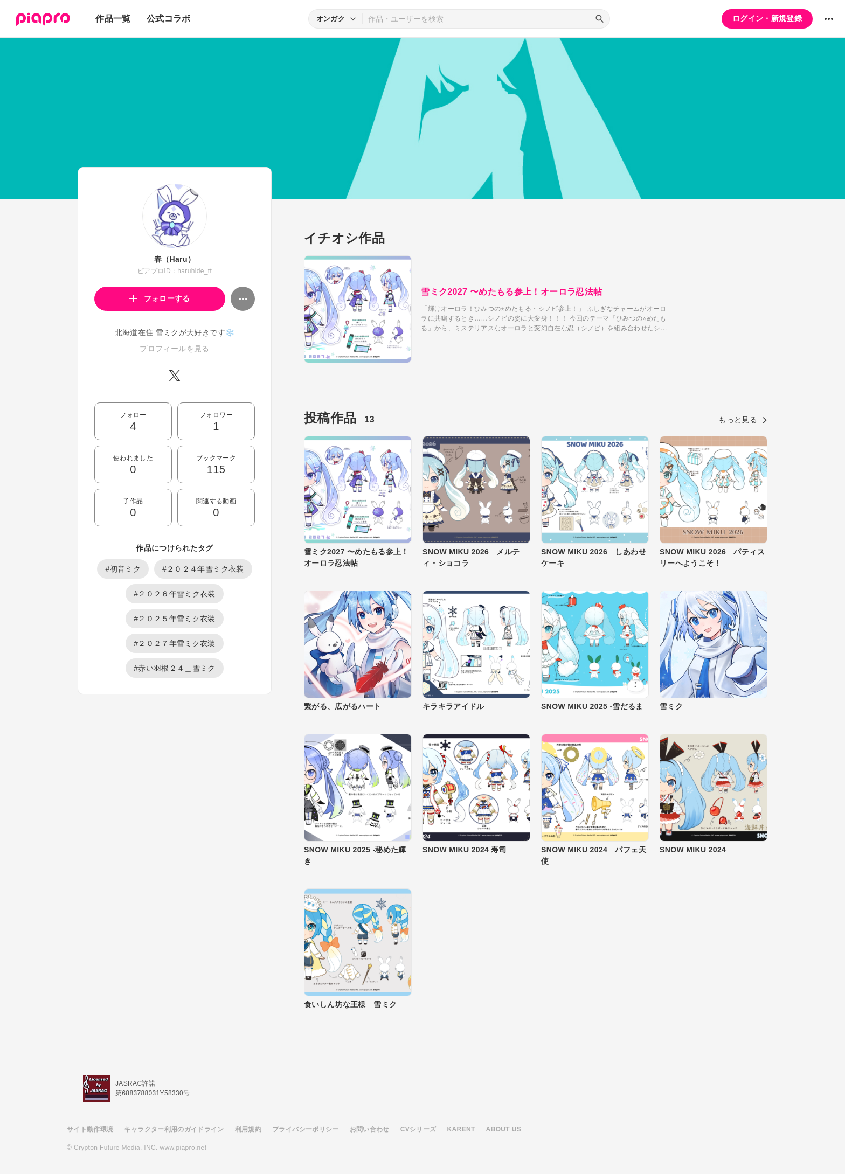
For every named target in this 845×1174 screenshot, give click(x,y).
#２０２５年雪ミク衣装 (175, 618)
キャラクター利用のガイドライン (174, 1129)
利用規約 (248, 1129)
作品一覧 (112, 18)
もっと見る (742, 419)
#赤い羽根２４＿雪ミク (175, 668)
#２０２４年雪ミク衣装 (203, 569)
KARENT (461, 1129)
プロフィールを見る (174, 348)
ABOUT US (503, 1129)
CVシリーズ (418, 1129)
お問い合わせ (370, 1129)
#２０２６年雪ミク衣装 (175, 593)
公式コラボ (169, 18)
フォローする (159, 298)
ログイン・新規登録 (767, 18)
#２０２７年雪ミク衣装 (175, 643)
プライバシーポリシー (305, 1129)
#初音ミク (123, 569)
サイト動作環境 (90, 1129)
